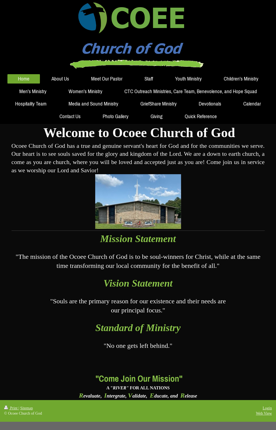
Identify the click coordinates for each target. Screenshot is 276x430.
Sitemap (26, 408)
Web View (264, 413)
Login (267, 408)
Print (11, 408)
